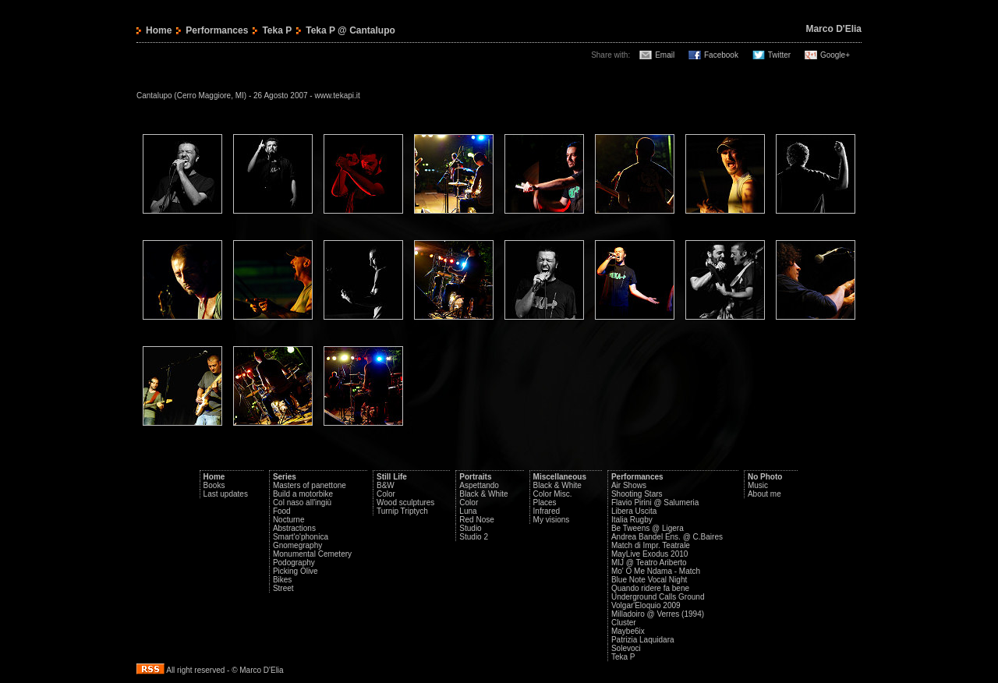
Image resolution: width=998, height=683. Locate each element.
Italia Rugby (632, 519)
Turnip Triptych (402, 511)
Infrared (546, 511)
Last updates (225, 494)
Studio (470, 528)
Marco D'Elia (833, 28)
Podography (294, 562)
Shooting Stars (637, 494)
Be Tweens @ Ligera (647, 528)
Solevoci (626, 648)
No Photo (765, 476)
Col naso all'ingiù (302, 502)
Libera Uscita (633, 511)
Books (214, 485)
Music (758, 485)
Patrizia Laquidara (642, 639)
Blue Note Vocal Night (649, 579)
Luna (467, 511)
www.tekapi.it (336, 95)
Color (386, 494)
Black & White (483, 494)
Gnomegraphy (297, 545)
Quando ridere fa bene (650, 588)
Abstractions (294, 528)
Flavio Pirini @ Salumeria (655, 502)
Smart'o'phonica (300, 537)
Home (159, 30)
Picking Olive (295, 571)
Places (545, 502)
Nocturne (289, 519)
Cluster (623, 622)
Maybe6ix (628, 631)
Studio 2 (473, 537)
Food (282, 511)
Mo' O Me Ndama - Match (655, 571)
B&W (386, 485)
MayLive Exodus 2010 (649, 554)
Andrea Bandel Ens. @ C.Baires (667, 537)
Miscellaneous (559, 476)
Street (283, 588)
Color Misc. (552, 494)
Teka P (277, 30)
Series (284, 476)
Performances (217, 30)
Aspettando (479, 485)
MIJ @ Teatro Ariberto (649, 562)
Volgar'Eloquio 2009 (646, 605)
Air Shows (628, 485)
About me (764, 494)
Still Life (392, 476)
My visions (551, 519)
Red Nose (476, 519)
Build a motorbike (303, 494)
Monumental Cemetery (312, 554)
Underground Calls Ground (658, 597)
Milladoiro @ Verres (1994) (657, 614)
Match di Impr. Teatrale (650, 545)
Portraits (475, 476)
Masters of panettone (309, 485)
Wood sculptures (405, 502)
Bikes (282, 579)
